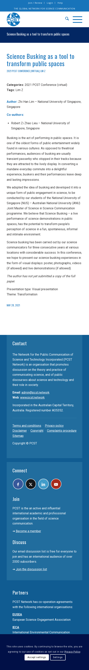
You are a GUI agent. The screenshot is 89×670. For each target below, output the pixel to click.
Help (60, 2)
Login (50, 2)
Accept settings (36, 657)
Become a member (28, 531)
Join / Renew (35, 2)
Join (16, 498)
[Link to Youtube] (56, 484)
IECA (15, 627)
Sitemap (18, 436)
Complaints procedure (62, 430)
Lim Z (42, 71)
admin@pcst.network (35, 392)
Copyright (36, 430)
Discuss (19, 541)
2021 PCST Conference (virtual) (23, 71)
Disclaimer (19, 430)
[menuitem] (35, 3)
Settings (58, 657)
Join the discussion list (31, 569)
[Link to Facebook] (18, 484)
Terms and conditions (26, 425)
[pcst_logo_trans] (37, 19)
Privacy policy (54, 425)
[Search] (65, 19)
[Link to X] (31, 484)
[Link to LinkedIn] (43, 484)
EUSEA (17, 614)
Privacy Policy (72, 651)
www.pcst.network (32, 397)
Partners (20, 592)
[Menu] (75, 19)
